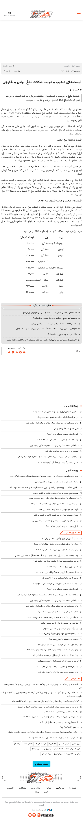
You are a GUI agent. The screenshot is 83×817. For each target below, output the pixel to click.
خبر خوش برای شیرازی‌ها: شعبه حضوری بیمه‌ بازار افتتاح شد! (54, 737)
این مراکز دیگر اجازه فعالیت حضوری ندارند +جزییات (58, 417)
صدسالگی (60, 788)
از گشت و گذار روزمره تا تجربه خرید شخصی (61, 711)
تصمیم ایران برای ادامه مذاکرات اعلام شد (62, 451)
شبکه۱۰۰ (72, 788)
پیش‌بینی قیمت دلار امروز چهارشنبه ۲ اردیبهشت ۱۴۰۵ (57, 549)
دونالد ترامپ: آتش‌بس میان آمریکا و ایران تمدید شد (57, 572)
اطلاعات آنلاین (41, 14)
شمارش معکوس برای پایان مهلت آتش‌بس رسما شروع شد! (55, 411)
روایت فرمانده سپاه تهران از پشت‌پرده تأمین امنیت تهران (56, 561)
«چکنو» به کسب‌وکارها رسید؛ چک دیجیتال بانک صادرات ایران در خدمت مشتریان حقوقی (43, 732)
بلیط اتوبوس (46, 753)
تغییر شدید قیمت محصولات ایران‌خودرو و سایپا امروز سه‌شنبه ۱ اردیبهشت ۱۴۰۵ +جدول (44, 476)
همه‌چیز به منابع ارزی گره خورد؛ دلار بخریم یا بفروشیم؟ (55, 318)
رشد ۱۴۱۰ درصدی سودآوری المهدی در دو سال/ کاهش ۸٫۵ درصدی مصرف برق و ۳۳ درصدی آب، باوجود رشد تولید (41, 694)
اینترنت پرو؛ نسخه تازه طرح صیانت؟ (64, 639)
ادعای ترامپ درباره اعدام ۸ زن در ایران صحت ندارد (58, 611)
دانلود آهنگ (27, 743)
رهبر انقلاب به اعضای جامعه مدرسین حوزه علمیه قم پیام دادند (53, 617)
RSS (37, 792)
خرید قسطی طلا (40, 743)
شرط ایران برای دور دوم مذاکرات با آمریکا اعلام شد (58, 672)
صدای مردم (36, 788)
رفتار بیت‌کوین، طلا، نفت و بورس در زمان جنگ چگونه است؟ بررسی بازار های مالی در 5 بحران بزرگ (43, 686)
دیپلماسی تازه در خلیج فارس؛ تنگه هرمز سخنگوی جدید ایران (54, 445)
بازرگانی (73, 678)
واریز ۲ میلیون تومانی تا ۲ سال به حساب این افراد (59, 509)
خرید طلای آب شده (73, 748)
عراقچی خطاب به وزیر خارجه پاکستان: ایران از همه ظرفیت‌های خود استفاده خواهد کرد (44, 487)
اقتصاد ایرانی (58, 748)
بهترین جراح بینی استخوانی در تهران (67, 753)
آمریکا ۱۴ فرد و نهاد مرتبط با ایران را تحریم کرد (60, 578)
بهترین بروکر (46, 748)
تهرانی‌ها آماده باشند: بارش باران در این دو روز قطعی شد (56, 655)
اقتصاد (66, 66)
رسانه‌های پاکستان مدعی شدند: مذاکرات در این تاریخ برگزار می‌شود (49, 312)
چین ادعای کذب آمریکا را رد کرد (66, 428)
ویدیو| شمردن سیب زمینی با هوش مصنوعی (60, 628)
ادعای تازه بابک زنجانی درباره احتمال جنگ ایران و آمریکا (56, 544)
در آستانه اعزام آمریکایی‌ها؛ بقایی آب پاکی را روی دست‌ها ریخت (54, 498)
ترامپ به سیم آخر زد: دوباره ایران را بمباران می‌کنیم (58, 462)
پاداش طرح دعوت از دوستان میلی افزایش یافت (59, 722)
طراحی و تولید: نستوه (41, 810)
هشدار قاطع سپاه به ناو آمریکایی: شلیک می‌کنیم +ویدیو (53, 323)
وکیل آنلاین (76, 743)
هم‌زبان (48, 788)
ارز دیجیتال (35, 748)
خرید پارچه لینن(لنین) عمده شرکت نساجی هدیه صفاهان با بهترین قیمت (48, 707)
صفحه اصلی (75, 66)
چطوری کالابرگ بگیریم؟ (69, 727)
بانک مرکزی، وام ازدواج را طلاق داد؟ (62, 334)
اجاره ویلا (52, 743)
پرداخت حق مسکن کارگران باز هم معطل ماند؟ (60, 623)
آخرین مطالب (71, 532)
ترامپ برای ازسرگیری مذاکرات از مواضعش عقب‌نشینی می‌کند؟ (53, 520)
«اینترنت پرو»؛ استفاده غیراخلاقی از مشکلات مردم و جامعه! (55, 503)
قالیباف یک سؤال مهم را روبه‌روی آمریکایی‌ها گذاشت (58, 633)
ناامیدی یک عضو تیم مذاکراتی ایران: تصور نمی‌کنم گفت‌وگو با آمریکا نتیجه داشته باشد (42, 340)
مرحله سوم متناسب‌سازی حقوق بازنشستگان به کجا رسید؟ (55, 583)
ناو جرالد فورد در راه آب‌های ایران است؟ (63, 434)
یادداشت (22, 788)
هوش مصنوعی (64, 743)
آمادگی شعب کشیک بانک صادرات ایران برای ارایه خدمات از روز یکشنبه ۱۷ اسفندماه (45, 701)
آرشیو (46, 792)
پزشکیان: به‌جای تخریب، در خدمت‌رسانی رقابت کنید (58, 439)
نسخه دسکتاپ (41, 764)
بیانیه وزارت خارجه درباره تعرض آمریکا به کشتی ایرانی (57, 481)
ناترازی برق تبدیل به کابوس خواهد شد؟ (62, 526)
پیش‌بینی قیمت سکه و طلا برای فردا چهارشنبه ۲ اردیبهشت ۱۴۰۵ (53, 649)
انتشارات (10, 788)
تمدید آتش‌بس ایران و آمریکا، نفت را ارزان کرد (60, 538)
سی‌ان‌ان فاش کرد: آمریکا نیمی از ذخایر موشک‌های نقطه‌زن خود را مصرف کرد (48, 456)
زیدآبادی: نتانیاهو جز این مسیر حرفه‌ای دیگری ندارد (57, 644)
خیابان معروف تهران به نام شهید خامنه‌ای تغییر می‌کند (56, 515)
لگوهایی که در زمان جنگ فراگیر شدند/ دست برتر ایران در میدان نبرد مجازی (46, 328)
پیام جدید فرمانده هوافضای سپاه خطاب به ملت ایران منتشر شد (52, 423)
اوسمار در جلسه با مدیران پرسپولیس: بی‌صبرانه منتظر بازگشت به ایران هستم (47, 555)
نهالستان (17, 743)
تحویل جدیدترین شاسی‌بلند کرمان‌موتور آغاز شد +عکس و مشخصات (51, 716)
